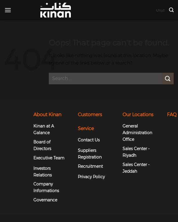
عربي (160, 10)
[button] (7, 10)
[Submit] (168, 78)
